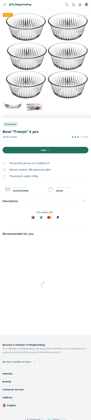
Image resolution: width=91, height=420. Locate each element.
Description (10, 201)
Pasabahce (10, 124)
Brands (7, 361)
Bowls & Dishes (10, 137)
